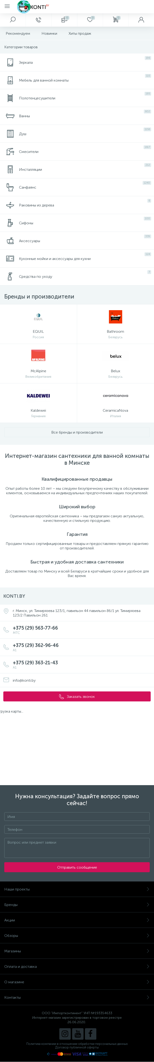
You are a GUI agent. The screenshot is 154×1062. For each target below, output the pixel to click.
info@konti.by (24, 680)
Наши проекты (77, 889)
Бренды (77, 904)
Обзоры (77, 935)
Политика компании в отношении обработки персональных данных (77, 1044)
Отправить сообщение (77, 867)
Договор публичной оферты (77, 1047)
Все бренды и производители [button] (77, 432)
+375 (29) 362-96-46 (82, 647)
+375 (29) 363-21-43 (82, 665)
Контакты (77, 997)
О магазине (77, 982)
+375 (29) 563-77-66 (82, 630)
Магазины (77, 951)
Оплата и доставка (77, 966)
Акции (77, 920)
